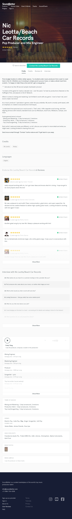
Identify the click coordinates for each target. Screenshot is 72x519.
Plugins (4, 8)
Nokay (15, 146)
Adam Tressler (28, 182)
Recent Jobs (15, 6)
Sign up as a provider (9, 498)
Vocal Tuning (9, 388)
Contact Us (29, 507)
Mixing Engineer (10, 354)
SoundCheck (43, 6)
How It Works (25, 6)
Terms (27, 498)
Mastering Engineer (11, 361)
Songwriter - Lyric (10, 375)
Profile (24, 71)
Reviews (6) (38, 71)
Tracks (35, 6)
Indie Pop (16, 421)
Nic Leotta (7, 146)
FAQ (3, 509)
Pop (22, 421)
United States (6, 50)
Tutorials (28, 501)
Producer (7, 368)
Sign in (11, 8)
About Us (5, 504)
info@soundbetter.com (10, 489)
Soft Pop (39, 421)
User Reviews (6, 507)
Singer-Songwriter (30, 421)
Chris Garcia (24, 235)
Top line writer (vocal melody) (14, 381)
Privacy (28, 504)
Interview (47, 71)
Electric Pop (8, 421)
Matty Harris (24, 220)
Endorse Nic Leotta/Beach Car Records (19, 170)
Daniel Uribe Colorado (27, 200)
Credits (30, 71)
